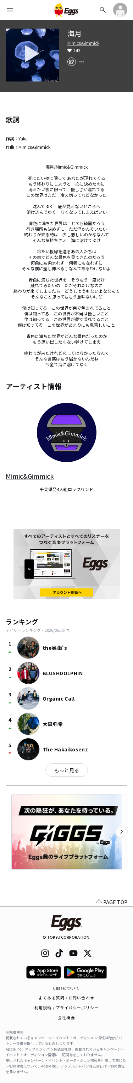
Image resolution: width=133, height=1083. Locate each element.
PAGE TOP (111, 902)
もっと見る (66, 770)
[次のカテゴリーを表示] (122, 832)
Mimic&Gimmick (83, 43)
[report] (81, 62)
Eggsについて (66, 988)
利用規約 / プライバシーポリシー (66, 1007)
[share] (71, 62)
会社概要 (66, 1017)
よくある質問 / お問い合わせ (66, 997)
